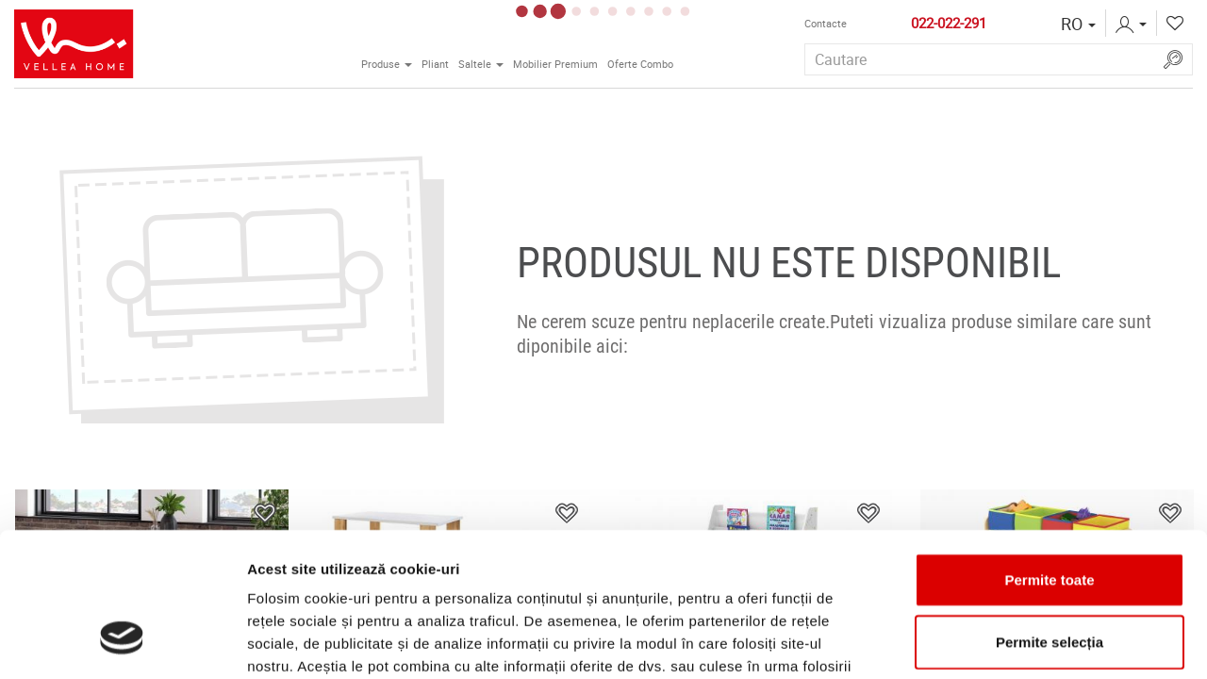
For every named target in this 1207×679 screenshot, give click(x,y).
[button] (1078, 23)
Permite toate (1049, 456)
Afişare (942, 642)
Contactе (825, 23)
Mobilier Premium (555, 64)
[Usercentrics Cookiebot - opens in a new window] (122, 642)
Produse (389, 62)
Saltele (483, 62)
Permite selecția (1049, 518)
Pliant (435, 64)
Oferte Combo (640, 64)
